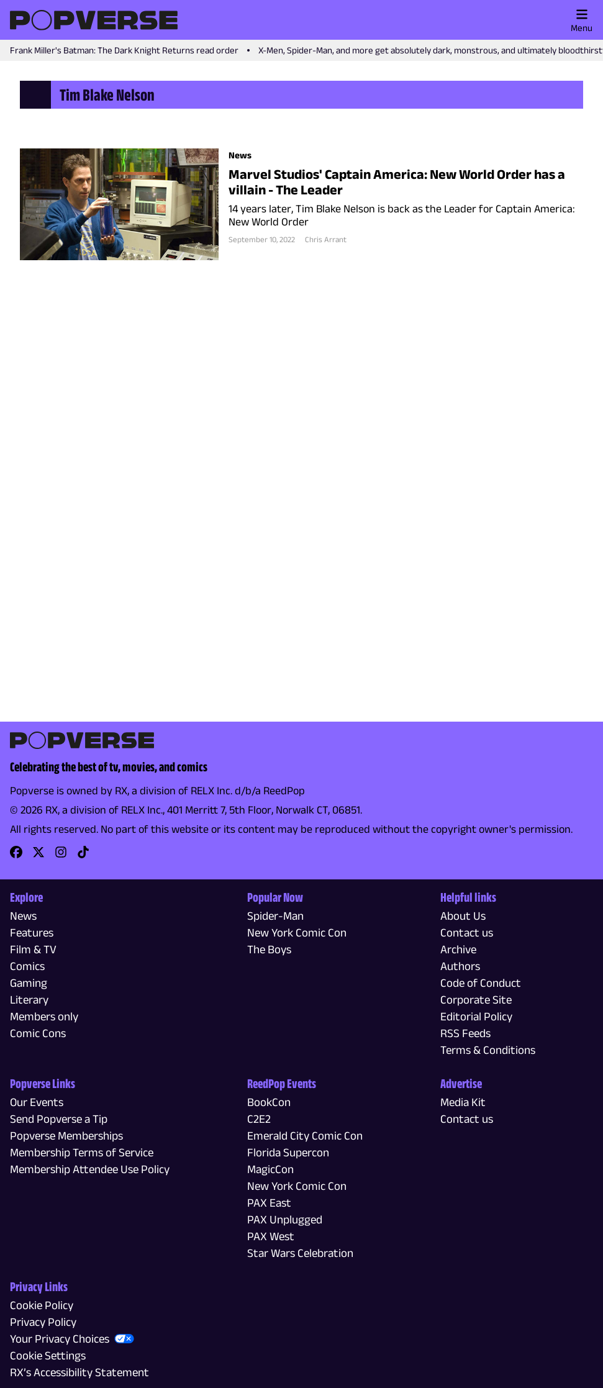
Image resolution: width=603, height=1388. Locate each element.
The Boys (269, 949)
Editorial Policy (476, 1016)
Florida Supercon (288, 1152)
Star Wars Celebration (300, 1253)
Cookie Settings (48, 1355)
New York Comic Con (297, 932)
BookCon (269, 1102)
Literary (29, 999)
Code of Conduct (480, 983)
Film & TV (33, 949)
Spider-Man (275, 916)
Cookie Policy (41, 1305)
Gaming (28, 983)
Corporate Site (476, 999)
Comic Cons (38, 1033)
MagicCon (270, 1169)
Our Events (36, 1102)
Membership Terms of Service (81, 1152)
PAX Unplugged (284, 1219)
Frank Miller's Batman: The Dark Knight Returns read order (124, 50)
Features (31, 932)
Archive (458, 949)
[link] (16, 856)
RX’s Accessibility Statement (79, 1372)
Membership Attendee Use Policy (90, 1169)
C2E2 (259, 1119)
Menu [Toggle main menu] (581, 20)
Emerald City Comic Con (305, 1135)
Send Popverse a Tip (58, 1119)
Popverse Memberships (66, 1135)
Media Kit (463, 1102)
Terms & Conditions (487, 1050)
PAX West (270, 1236)
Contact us (466, 932)
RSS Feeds (465, 1033)
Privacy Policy (43, 1322)
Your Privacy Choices (59, 1339)
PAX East (269, 1203)
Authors (460, 966)
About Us (463, 916)
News (23, 916)
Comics (27, 966)
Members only (44, 1016)
